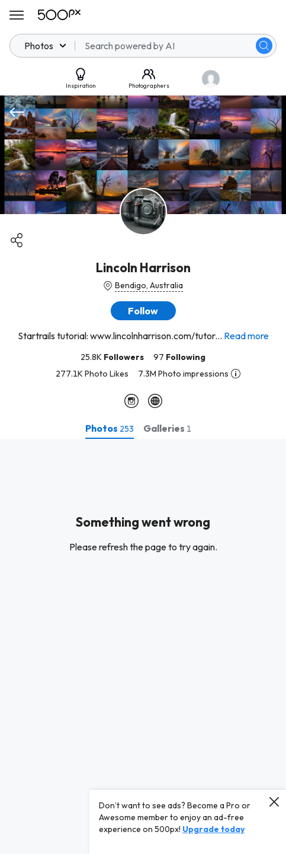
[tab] (110, 428)
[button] (143, 310)
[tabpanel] (143, 646)
